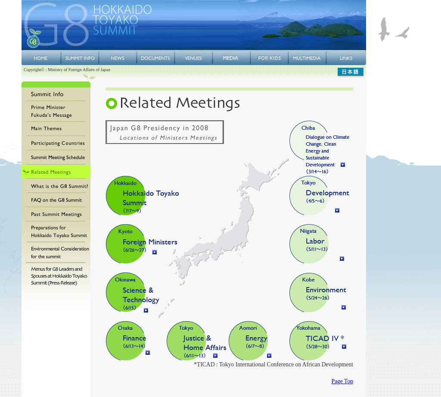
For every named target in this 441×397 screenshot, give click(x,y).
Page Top (342, 381)
